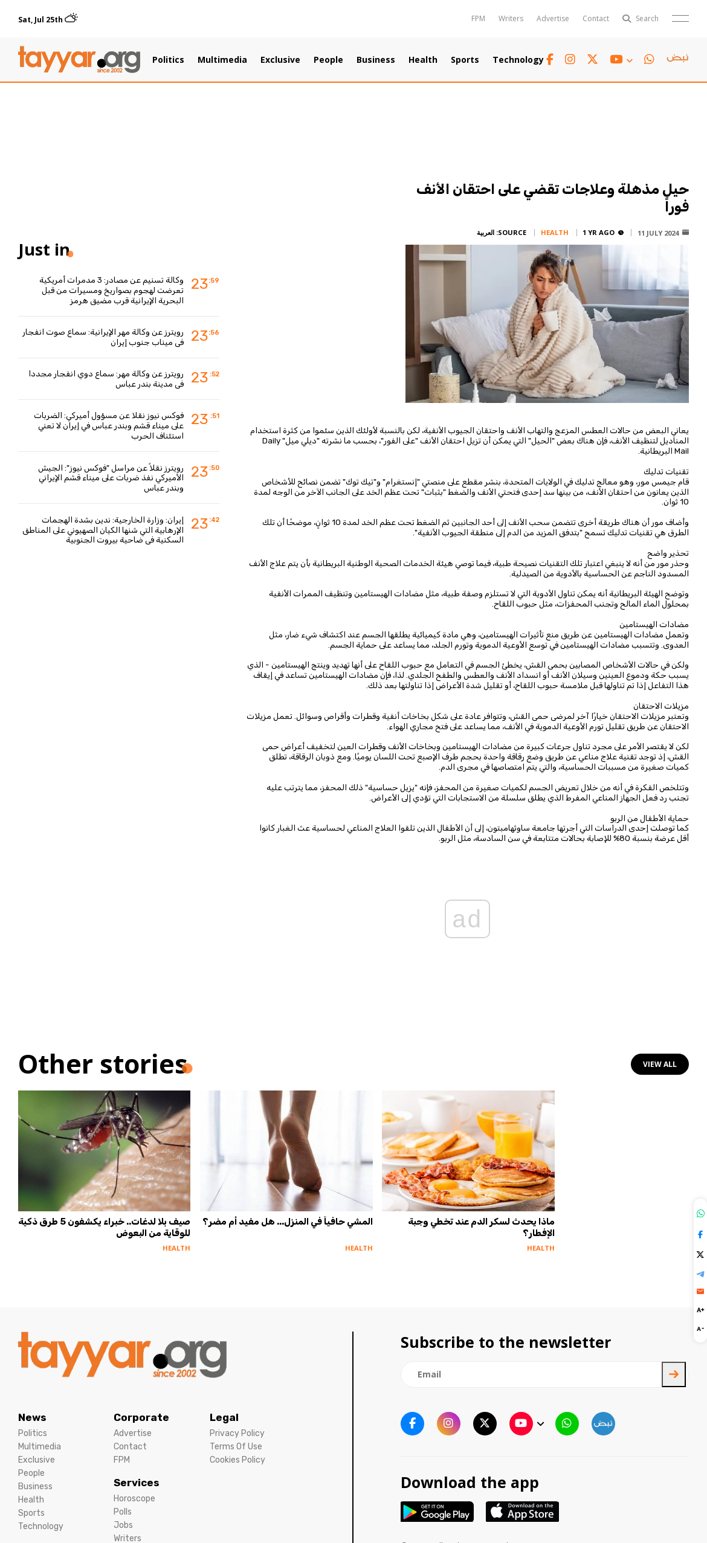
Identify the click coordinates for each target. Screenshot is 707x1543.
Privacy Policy (237, 1433)
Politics (168, 59)
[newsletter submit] (674, 1374)
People (328, 59)
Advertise (553, 18)
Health (422, 59)
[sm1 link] (677, 60)
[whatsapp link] (649, 59)
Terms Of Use (236, 1447)
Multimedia (222, 59)
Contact (596, 18)
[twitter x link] (592, 59)
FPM (478, 18)
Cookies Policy (237, 1460)
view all (660, 1064)
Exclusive (280, 59)
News (32, 1417)
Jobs (123, 1525)
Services (137, 1483)
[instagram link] (570, 59)
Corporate (141, 1417)
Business (376, 59)
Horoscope (134, 1498)
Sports (465, 59)
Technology (518, 59)
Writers (511, 18)
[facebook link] (550, 59)
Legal (224, 1417)
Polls (123, 1512)
